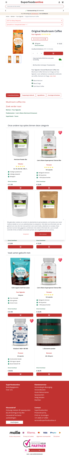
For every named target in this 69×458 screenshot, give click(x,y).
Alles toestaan (43, 234)
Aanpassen (26, 234)
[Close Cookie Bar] (63, 220)
